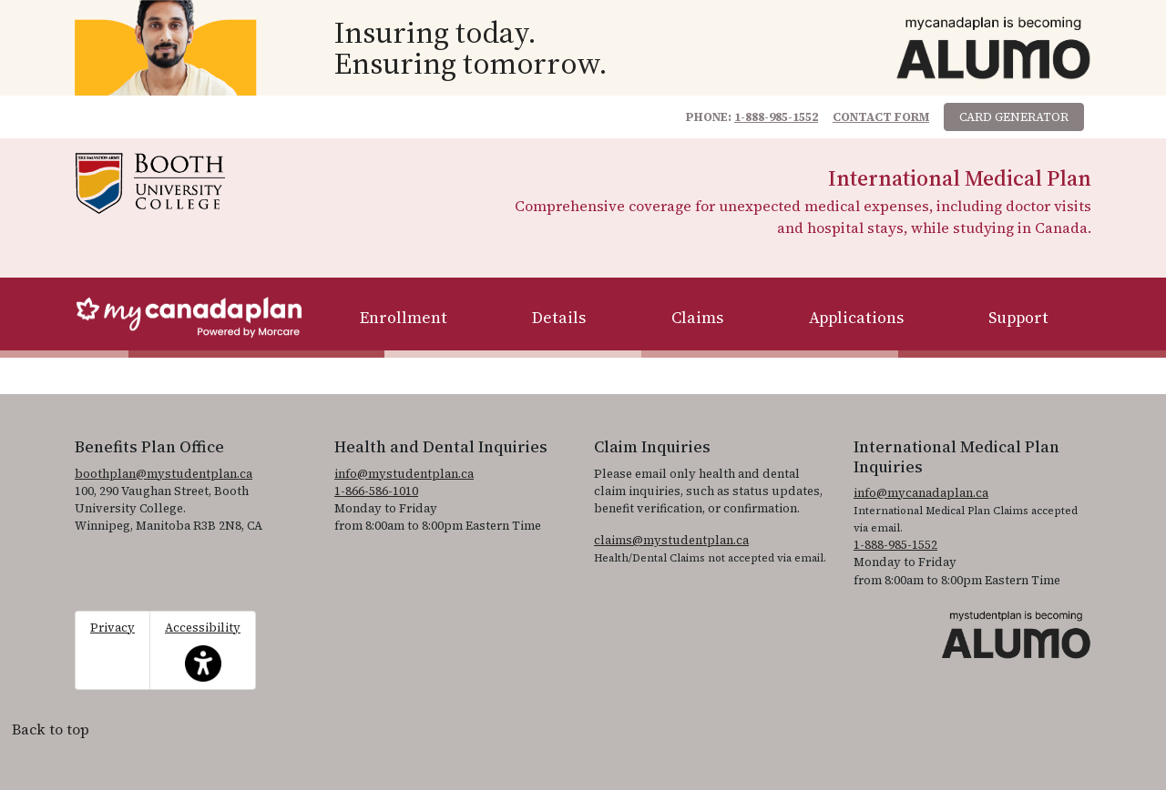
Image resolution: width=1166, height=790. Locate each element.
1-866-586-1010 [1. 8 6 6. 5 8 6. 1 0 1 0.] (376, 491)
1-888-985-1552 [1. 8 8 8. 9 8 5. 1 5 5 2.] (776, 117)
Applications (856, 318)
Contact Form (881, 117)
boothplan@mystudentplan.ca (163, 473)
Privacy (112, 627)
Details (559, 318)
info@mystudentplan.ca (404, 473)
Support (1018, 318)
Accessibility (202, 651)
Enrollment (403, 318)
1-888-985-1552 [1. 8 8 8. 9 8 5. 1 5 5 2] (895, 544)
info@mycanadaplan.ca (921, 493)
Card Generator (1014, 117)
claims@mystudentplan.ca (671, 540)
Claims (697, 318)
